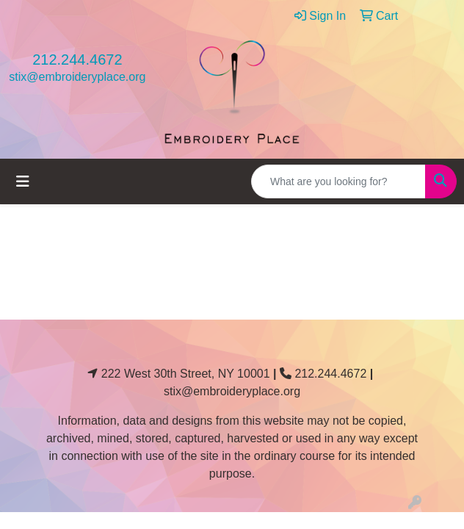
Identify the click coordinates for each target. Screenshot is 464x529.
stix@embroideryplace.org (77, 77)
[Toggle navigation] (22, 181)
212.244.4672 (77, 59)
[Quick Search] (338, 181)
